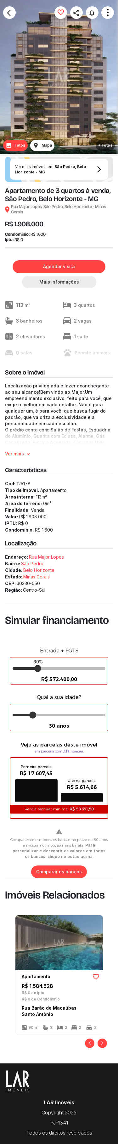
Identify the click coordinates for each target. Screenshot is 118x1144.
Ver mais (18, 454)
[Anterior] (89, 1043)
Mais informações (59, 282)
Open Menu (107, 12)
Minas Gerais (36, 576)
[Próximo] (102, 1043)
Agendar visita (59, 266)
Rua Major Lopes (46, 557)
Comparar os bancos (59, 871)
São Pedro (32, 563)
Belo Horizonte (38, 570)
